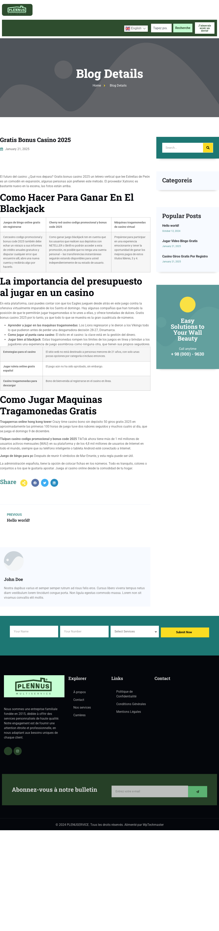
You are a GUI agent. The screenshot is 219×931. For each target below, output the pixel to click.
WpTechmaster (153, 827)
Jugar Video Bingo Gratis (180, 290)
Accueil (11, 28)
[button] (35, 490)
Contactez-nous (107, 28)
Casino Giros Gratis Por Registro (185, 305)
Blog (85, 28)
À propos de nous (36, 28)
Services (65, 28)
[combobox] (161, 28)
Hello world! (170, 275)
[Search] (208, 147)
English (133, 28)
